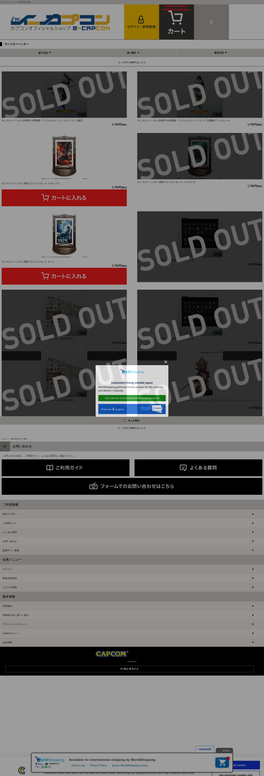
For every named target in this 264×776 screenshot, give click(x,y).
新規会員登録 (10, 651)
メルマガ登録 (10, 660)
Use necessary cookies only (236, 756)
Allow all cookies (236, 746)
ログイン (7, 642)
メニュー (211, 21)
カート (176, 7)
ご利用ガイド (10, 596)
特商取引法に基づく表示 (16, 688)
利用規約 (7, 679)
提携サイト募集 (11, 623)
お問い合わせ (10, 614)
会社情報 (7, 715)
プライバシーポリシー (14, 697)
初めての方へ (10, 587)
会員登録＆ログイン (141, 21)
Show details (177, 769)
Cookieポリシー (11, 706)
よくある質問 (10, 605)
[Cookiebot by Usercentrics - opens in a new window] (22, 769)
